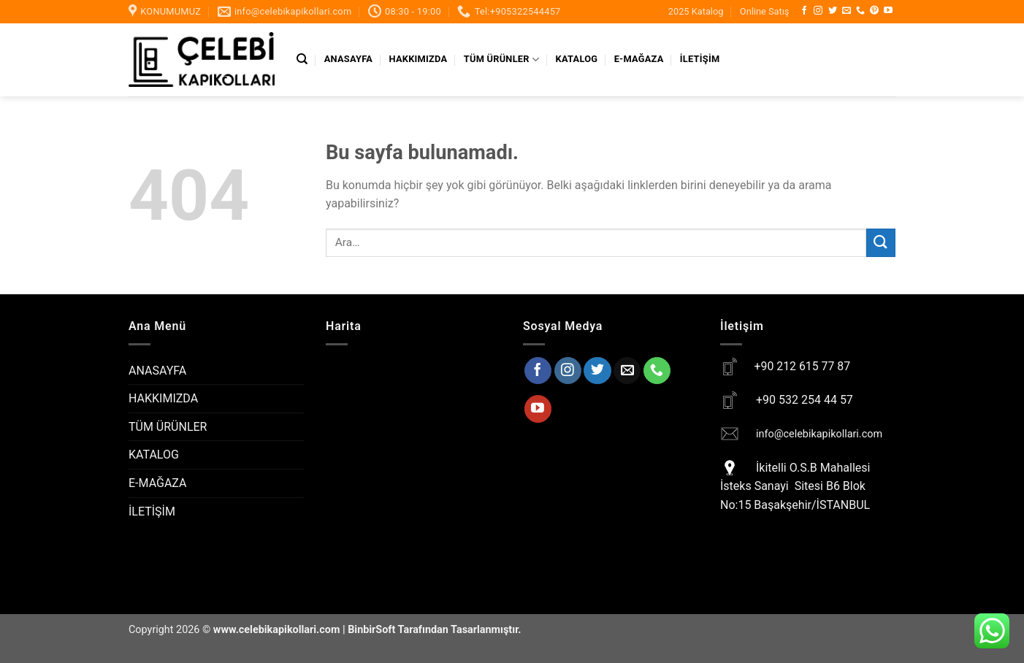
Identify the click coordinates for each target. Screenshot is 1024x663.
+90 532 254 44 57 (804, 400)
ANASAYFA (348, 58)
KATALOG (577, 58)
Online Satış (765, 11)
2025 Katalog (696, 11)
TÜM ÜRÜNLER (501, 59)
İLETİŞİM (700, 58)
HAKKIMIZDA (418, 58)
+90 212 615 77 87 (802, 366)
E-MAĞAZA (639, 58)
